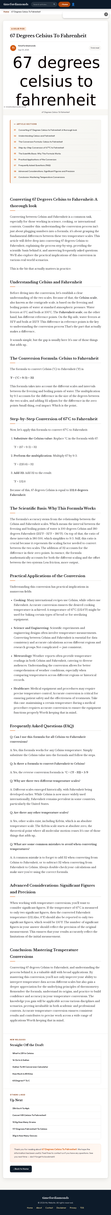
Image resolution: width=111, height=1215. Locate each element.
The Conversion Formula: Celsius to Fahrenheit (40, 141)
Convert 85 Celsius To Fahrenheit (29, 1115)
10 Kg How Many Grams (24, 1122)
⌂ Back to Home (21, 1169)
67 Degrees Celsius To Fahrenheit (59, 1149)
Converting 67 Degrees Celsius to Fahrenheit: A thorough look (47, 130)
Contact (49, 1207)
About (39, 1207)
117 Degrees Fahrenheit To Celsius (29, 1128)
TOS (82, 1207)
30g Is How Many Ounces (24, 1135)
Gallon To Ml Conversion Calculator (30, 1066)
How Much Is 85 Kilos (22, 1073)
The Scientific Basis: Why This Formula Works (39, 153)
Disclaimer (61, 1207)
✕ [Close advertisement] (106, 14)
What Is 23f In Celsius (23, 1053)
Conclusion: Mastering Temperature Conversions (41, 177)
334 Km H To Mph (20, 1108)
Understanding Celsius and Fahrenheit (36, 136)
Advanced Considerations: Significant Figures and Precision (46, 171)
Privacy (73, 1207)
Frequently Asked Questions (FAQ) (34, 165)
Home (30, 1207)
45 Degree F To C (21, 1080)
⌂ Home (64, 4)
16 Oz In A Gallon (20, 1060)
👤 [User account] (73, 4)
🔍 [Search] (54, 4)
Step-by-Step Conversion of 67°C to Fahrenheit (41, 147)
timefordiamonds (15, 4)
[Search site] (44, 4)
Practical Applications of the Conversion (37, 159)
